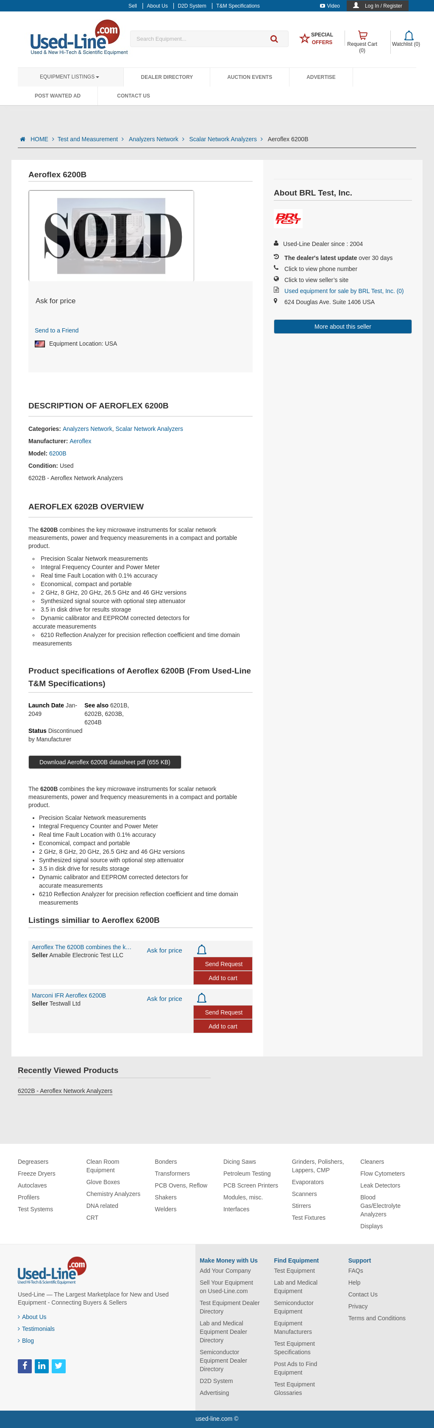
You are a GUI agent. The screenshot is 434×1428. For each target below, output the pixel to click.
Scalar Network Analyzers (226, 139)
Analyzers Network (157, 139)
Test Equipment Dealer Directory (230, 1307)
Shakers (165, 1197)
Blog (26, 1340)
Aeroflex (80, 441)
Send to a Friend (57, 330)
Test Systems (35, 1209)
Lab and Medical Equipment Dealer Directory (223, 1332)
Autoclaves (32, 1185)
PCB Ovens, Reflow (181, 1185)
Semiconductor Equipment (293, 1307)
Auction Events (249, 77)
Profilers (28, 1197)
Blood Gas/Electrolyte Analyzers (380, 1206)
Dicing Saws (239, 1161)
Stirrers (301, 1205)
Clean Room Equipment (103, 1166)
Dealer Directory (167, 77)
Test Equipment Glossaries (294, 1388)
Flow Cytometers (382, 1173)
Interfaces (236, 1209)
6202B (92, 713)
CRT (92, 1217)
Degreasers (33, 1161)
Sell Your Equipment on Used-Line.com (226, 1286)
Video (330, 6)
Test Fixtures (309, 1217)
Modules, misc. (243, 1197)
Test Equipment (294, 1270)
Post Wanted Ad (58, 96)
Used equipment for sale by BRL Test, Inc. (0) (344, 291)
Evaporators (308, 1182)
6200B (57, 453)
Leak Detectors (380, 1185)
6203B (113, 713)
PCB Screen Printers (250, 1185)
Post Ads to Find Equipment (295, 1368)
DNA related (102, 1205)
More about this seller (342, 326)
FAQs (355, 1270)
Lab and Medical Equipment (295, 1286)
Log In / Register (383, 6)
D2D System (216, 1381)
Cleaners (372, 1161)
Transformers (172, 1173)
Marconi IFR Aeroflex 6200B (69, 995)
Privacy (358, 1306)
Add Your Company (225, 1270)
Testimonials (36, 1328)
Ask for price (164, 950)
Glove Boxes (103, 1182)
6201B (118, 705)
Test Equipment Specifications (294, 1347)
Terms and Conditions (377, 1318)
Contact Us (133, 96)
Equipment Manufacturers (293, 1327)
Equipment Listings (69, 77)
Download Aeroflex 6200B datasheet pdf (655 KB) (104, 762)
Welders (165, 1209)
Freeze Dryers (37, 1173)
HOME (42, 139)
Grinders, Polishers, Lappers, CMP (318, 1166)
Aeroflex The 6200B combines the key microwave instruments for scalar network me (83, 947)
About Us (32, 1316)
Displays (371, 1226)
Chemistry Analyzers (113, 1193)
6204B (92, 722)
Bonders (166, 1161)
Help (354, 1282)
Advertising (214, 1392)
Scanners (304, 1193)
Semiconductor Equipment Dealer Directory (223, 1360)
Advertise (321, 77)
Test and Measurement (91, 139)
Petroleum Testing (247, 1173)
